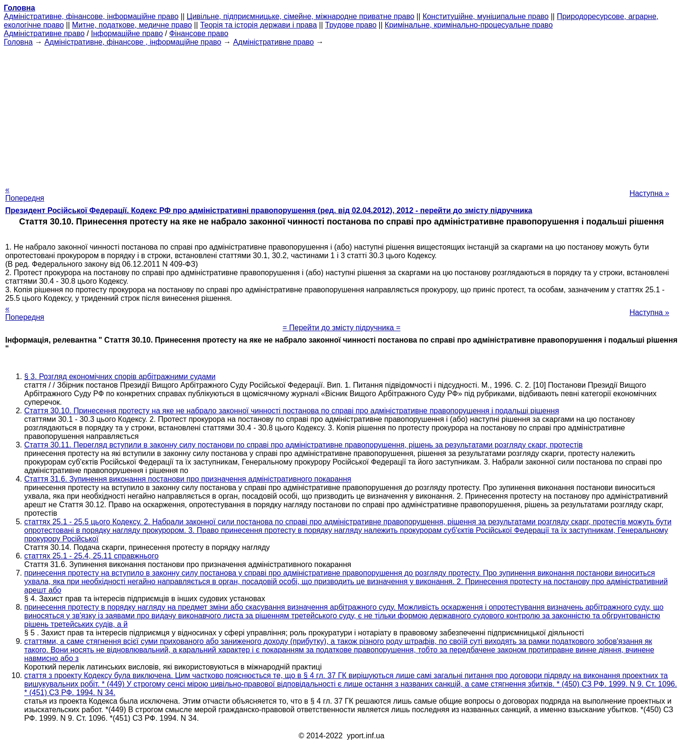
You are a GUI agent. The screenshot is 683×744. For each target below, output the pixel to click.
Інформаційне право (127, 33)
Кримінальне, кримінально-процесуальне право (469, 25)
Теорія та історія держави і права (258, 25)
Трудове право (351, 25)
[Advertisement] (341, 112)
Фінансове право (199, 33)
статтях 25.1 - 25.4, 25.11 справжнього (91, 556)
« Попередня (24, 194)
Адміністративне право (44, 33)
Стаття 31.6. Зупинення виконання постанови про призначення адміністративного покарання (187, 479)
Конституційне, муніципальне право (486, 16)
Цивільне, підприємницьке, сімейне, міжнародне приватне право (301, 16)
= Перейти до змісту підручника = (342, 328)
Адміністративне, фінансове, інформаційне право (91, 16)
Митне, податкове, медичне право (132, 25)
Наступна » (649, 193)
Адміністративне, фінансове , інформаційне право (133, 42)
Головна (18, 42)
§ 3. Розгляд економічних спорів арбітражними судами (119, 376)
